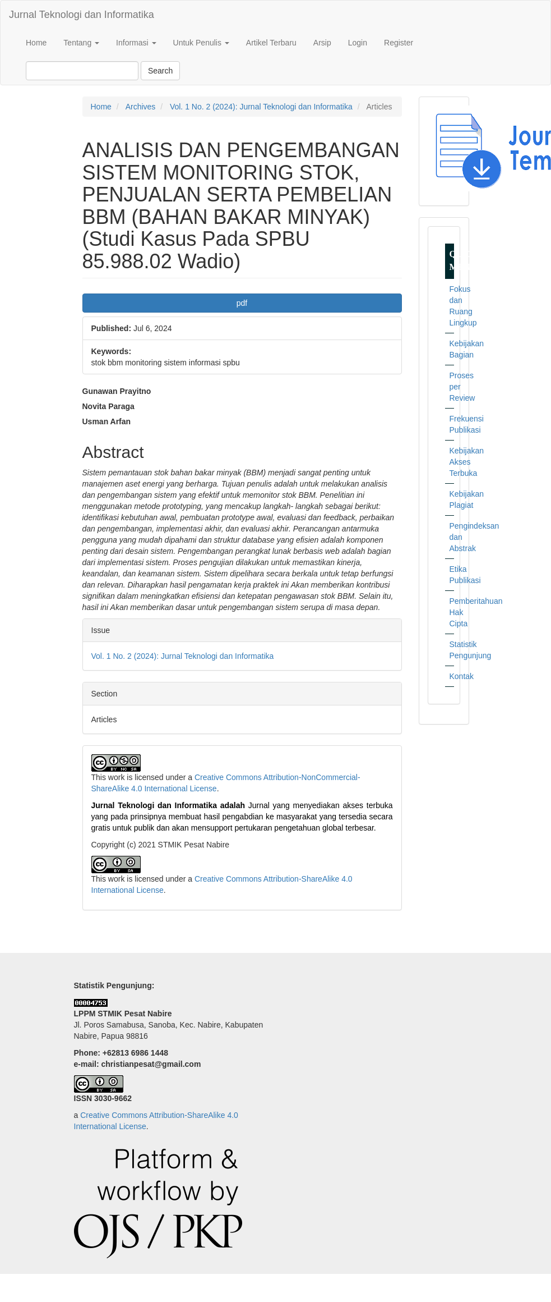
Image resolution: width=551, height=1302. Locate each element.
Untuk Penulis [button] (201, 42)
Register (398, 42)
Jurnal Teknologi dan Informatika (81, 14)
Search (160, 70)
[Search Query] (82, 70)
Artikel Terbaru (271, 42)
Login (357, 42)
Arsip (322, 42)
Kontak (452, 676)
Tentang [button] (81, 42)
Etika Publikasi (452, 575)
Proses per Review (452, 386)
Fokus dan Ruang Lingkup (452, 306)
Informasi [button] (136, 42)
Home (36, 42)
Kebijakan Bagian (452, 349)
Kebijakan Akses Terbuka (452, 462)
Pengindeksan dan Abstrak (452, 537)
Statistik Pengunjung (452, 650)
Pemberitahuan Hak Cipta (452, 612)
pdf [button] (242, 303)
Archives (141, 106)
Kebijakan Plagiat (452, 499)
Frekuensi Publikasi (452, 424)
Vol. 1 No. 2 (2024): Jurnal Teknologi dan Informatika (261, 106)
